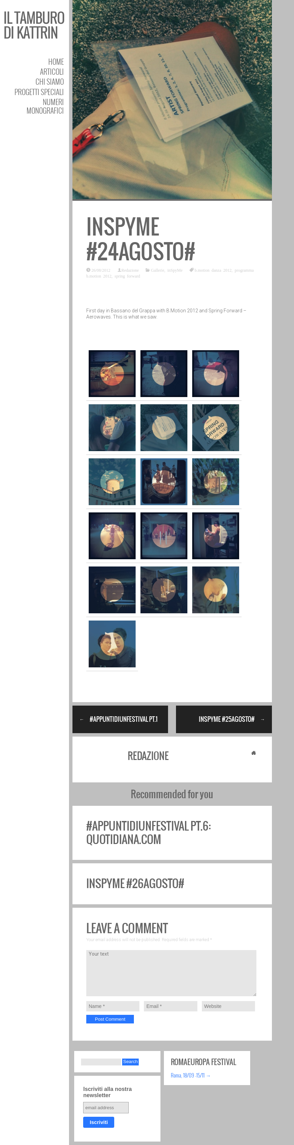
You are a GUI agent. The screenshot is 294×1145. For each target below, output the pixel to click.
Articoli (52, 71)
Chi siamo (50, 81)
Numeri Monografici (45, 106)
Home (56, 61)
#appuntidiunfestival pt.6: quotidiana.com (148, 832)
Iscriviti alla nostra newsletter (107, 1092)
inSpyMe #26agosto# (135, 883)
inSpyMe (175, 270)
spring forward (127, 276)
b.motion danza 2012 (213, 270)
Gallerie (157, 270)
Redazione (130, 270)
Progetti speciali (39, 91)
